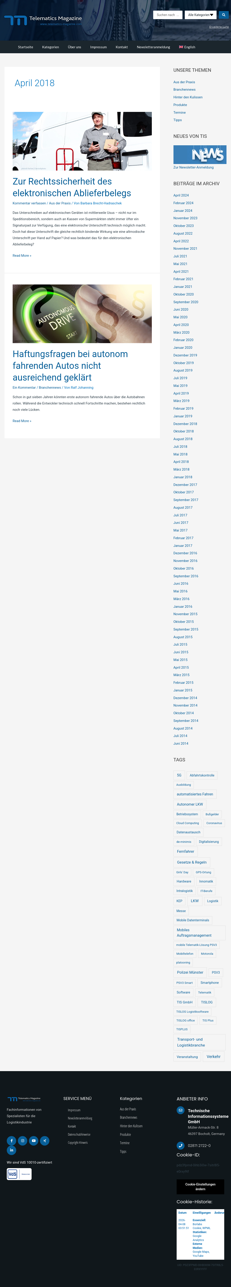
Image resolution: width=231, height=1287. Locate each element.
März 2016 (181, 599)
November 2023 (185, 218)
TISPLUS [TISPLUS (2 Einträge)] (181, 1029)
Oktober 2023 (183, 226)
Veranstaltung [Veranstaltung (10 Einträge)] (187, 1057)
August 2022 (183, 233)
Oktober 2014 (183, 713)
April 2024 (181, 195)
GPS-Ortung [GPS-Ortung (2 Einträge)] (203, 872)
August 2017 (183, 508)
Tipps (177, 120)
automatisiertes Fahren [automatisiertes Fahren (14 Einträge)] (195, 794)
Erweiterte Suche (219, 26)
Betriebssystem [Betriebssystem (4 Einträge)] (187, 814)
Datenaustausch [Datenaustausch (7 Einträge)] (188, 832)
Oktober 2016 (183, 568)
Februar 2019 (183, 409)
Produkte (180, 105)
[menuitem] (187, 47)
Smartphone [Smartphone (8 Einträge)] (210, 983)
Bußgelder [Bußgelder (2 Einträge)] (212, 814)
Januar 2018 (182, 477)
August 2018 (183, 439)
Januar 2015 (182, 690)
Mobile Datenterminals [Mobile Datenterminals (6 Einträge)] (193, 920)
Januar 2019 (182, 416)
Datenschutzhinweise (79, 1134)
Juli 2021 (180, 256)
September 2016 (185, 576)
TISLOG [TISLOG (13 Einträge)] (207, 1002)
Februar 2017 (183, 538)
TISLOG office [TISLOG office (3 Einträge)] (185, 1020)
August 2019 (183, 370)
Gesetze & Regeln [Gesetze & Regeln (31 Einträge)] (192, 862)
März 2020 (181, 332)
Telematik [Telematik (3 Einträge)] (204, 992)
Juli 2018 (180, 447)
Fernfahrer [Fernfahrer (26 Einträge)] (185, 851)
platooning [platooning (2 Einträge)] (183, 962)
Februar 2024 (183, 203)
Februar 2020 (183, 340)
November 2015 (185, 614)
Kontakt (122, 47)
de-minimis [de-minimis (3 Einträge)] (183, 841)
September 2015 (185, 629)
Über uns (74, 47)
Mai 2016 (180, 591)
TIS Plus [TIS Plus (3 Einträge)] (207, 1020)
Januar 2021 (182, 287)
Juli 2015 (180, 644)
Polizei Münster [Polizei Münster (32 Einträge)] (190, 972)
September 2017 (185, 500)
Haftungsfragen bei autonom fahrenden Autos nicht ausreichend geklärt (70, 366)
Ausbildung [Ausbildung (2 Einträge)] (183, 784)
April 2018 (181, 462)
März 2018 (181, 469)
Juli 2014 (180, 736)
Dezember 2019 (185, 355)
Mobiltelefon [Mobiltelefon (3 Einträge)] (184, 953)
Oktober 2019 (183, 363)
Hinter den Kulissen (188, 97)
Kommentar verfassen (29, 203)
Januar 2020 (182, 348)
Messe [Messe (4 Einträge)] (181, 911)
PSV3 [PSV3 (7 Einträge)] (216, 972)
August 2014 (183, 728)
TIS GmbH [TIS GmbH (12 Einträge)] (185, 1002)
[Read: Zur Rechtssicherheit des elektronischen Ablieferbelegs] (82, 141)
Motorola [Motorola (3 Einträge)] (207, 953)
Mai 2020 (180, 317)
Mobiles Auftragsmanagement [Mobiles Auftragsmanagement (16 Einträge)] (194, 933)
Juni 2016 (180, 584)
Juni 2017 (180, 523)
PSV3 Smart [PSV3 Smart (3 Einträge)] (184, 982)
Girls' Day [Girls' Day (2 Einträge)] (182, 872)
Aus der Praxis (60, 203)
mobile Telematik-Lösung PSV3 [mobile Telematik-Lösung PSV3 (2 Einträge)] (196, 945)
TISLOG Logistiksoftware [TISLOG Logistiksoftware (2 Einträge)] (192, 1011)
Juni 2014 (180, 744)
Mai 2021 (180, 264)
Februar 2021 (183, 279)
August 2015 (183, 637)
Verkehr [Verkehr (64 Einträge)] (213, 1056)
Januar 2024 (182, 211)
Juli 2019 (180, 378)
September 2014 (185, 721)
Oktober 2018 (183, 431)
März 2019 (181, 401)
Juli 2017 (180, 515)
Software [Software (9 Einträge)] (183, 992)
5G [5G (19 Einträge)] (179, 775)
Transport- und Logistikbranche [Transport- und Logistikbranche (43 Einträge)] (191, 1042)
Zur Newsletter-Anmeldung (193, 167)
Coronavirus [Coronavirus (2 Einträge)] (214, 823)
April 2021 (181, 272)
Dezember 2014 (185, 698)
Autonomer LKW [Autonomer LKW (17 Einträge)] (190, 804)
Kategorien (50, 47)
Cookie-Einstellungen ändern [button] (200, 1187)
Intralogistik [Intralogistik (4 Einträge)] (184, 891)
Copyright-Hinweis (78, 1142)
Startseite (25, 47)
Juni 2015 (180, 652)
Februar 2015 (183, 683)
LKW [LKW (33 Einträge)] (195, 901)
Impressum (98, 47)
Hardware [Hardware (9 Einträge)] (184, 881)
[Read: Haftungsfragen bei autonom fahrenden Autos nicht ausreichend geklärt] (82, 314)
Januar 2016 (182, 607)
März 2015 (181, 675)
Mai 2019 (180, 386)
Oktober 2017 (183, 492)
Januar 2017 (182, 546)
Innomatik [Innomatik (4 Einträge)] (206, 881)
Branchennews (50, 388)
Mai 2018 (180, 454)
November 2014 (185, 705)
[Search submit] (224, 15)
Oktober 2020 (183, 294)
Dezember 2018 (185, 424)
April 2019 (181, 393)
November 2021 (185, 249)
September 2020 (185, 302)
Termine (179, 113)
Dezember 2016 (185, 553)
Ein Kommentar (24, 388)
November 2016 (185, 561)
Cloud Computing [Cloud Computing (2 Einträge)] (187, 823)
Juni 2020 (180, 309)
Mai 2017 (180, 530)
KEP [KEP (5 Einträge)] (179, 901)
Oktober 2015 (183, 622)
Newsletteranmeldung (153, 47)
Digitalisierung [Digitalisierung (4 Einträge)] (209, 841)
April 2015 (181, 667)
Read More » (22, 255)
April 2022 (181, 241)
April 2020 (181, 325)
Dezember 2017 (185, 485)
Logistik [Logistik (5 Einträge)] (212, 901)
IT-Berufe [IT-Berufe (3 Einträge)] (207, 891)
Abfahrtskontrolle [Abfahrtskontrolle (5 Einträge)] (202, 775)
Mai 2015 (180, 660)
